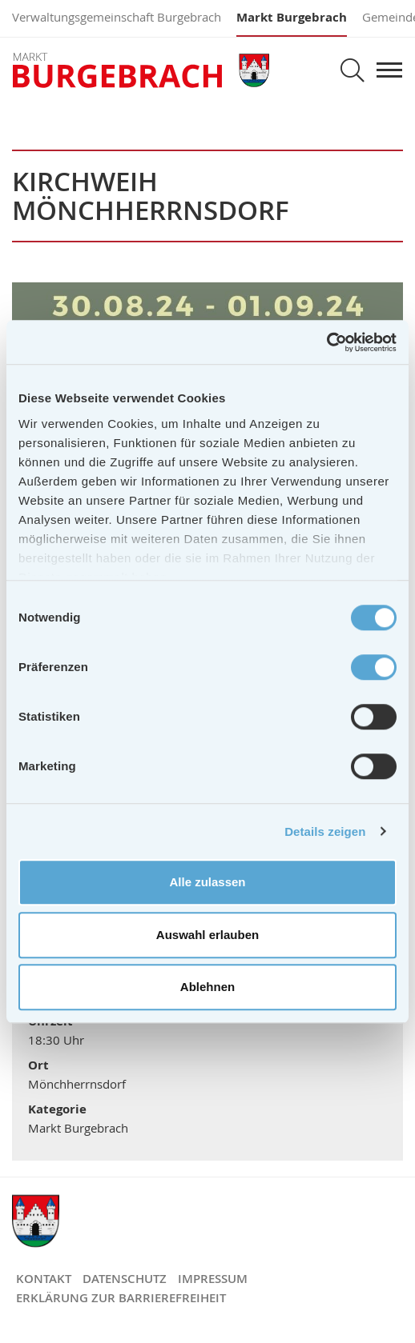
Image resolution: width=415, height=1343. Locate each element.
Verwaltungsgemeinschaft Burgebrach (116, 17)
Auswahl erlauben (207, 934)
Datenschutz (125, 1278)
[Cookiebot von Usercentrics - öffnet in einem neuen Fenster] (326, 342)
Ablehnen (207, 986)
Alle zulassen (207, 882)
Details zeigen (324, 831)
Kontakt (43, 1278)
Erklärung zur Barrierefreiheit (121, 1297)
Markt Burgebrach (291, 17)
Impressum (213, 1278)
